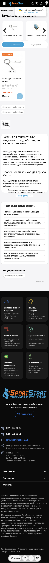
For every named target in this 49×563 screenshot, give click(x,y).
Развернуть (24, 196)
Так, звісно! (29, 13)
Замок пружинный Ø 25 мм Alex (11, 80)
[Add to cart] (20, 96)
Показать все (39, 281)
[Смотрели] (25, 558)
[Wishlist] (14, 71)
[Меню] (4, 3)
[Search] (32, 4)
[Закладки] (31, 558)
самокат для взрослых (14, 276)
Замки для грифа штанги (13, 107)
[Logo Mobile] (16, 3)
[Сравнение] (37, 558)
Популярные (36, 45)
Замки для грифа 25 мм (12, 112)
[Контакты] (37, 4)
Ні (37, 13)
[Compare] (10, 71)
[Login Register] (41, 4)
